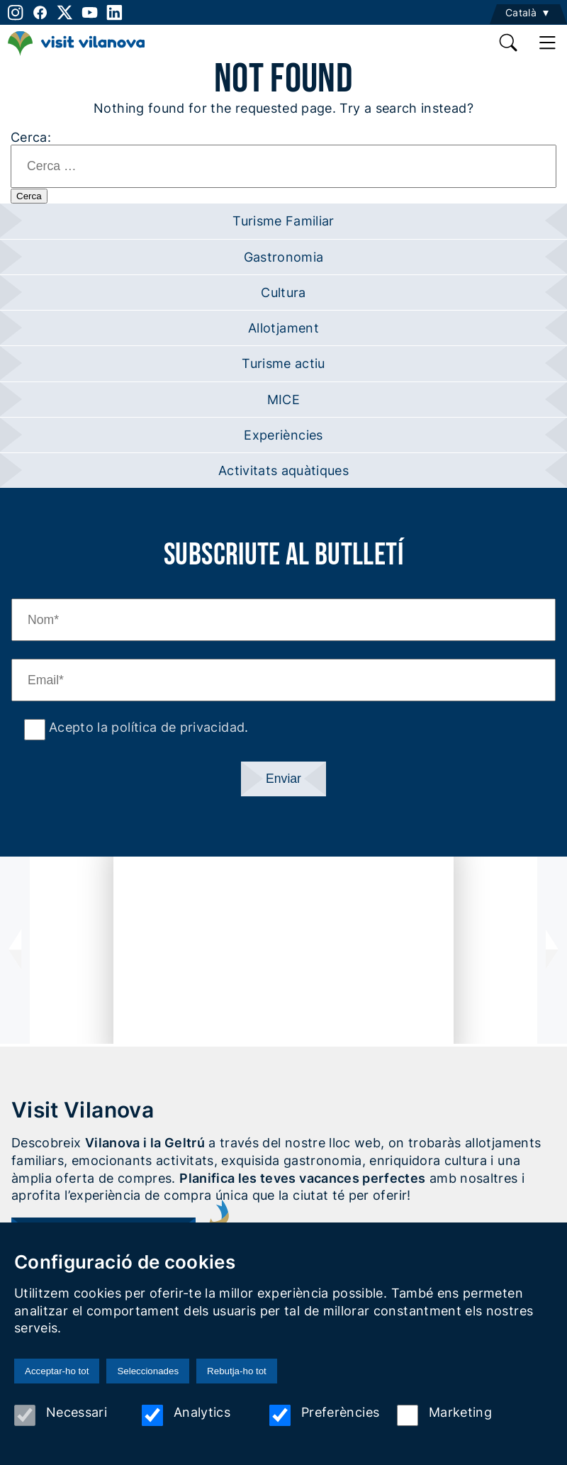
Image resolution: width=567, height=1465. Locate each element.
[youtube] (89, 12)
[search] (509, 42)
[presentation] (15, 950)
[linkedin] (114, 12)
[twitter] (64, 12)
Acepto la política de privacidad (145, 727)
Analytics (186, 1415)
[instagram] (14, 12)
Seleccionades (148, 1371)
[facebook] (40, 12)
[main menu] (547, 42)
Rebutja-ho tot (236, 1371)
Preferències (324, 1415)
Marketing (444, 1415)
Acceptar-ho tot (57, 1371)
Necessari (60, 1415)
